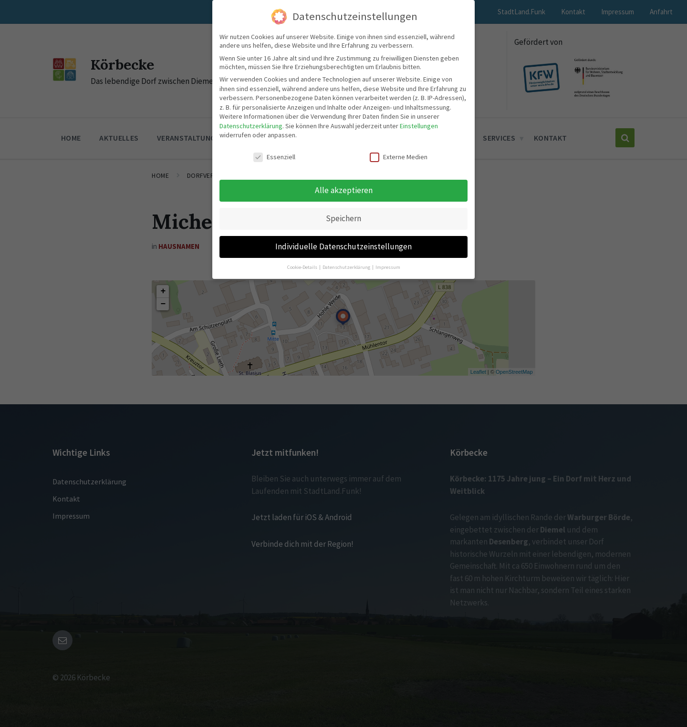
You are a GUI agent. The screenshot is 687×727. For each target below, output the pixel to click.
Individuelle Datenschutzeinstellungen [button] (343, 246)
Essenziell (274, 157)
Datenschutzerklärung (250, 126)
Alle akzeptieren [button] (344, 190)
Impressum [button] (387, 267)
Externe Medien (398, 157)
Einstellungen (419, 126)
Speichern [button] (343, 218)
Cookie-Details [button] (302, 267)
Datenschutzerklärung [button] (347, 267)
